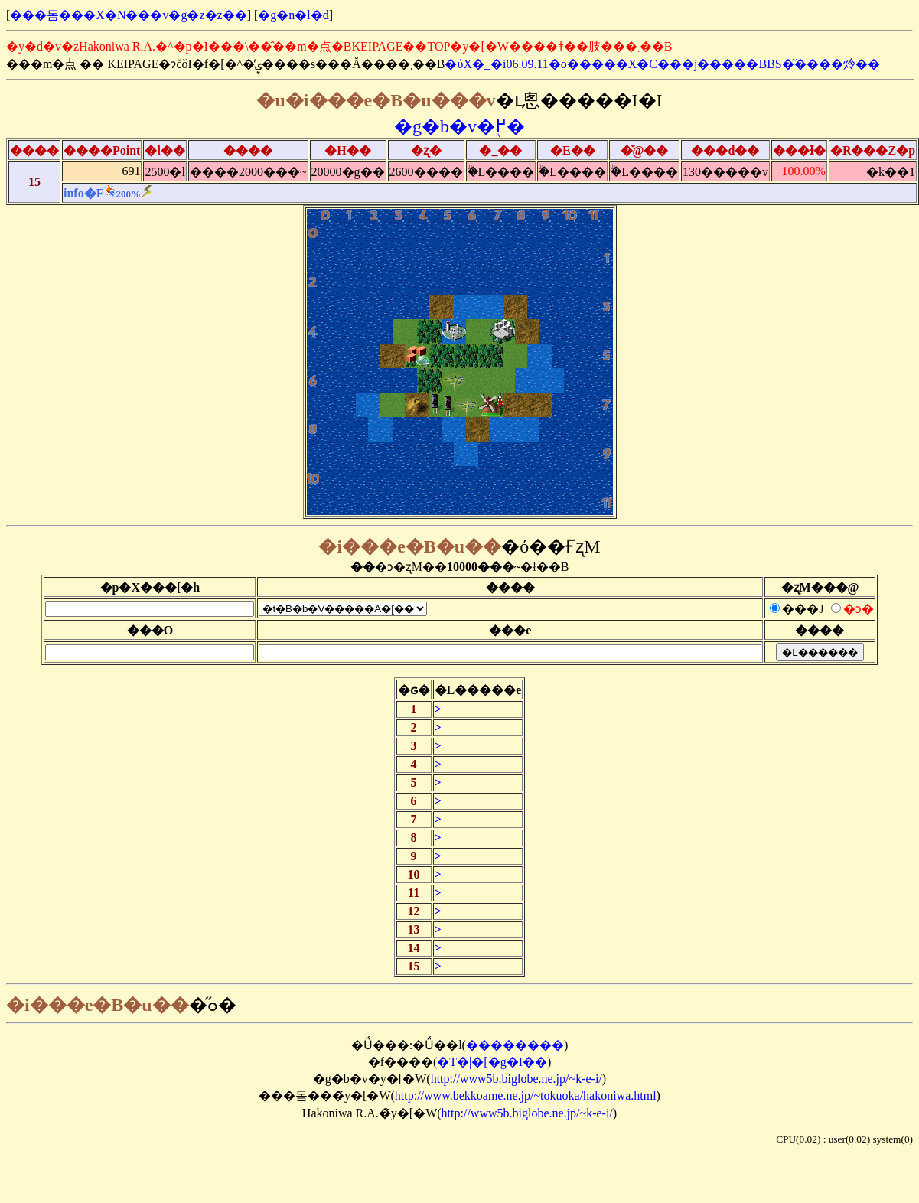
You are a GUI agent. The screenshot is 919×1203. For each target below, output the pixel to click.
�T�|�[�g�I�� (492, 1061)
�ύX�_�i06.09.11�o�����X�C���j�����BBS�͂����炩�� (662, 63)
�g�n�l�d (293, 14)
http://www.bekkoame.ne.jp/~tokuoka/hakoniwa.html (526, 1095)
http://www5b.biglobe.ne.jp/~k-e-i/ (516, 1078)
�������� (515, 1044)
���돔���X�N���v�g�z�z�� (128, 14)
